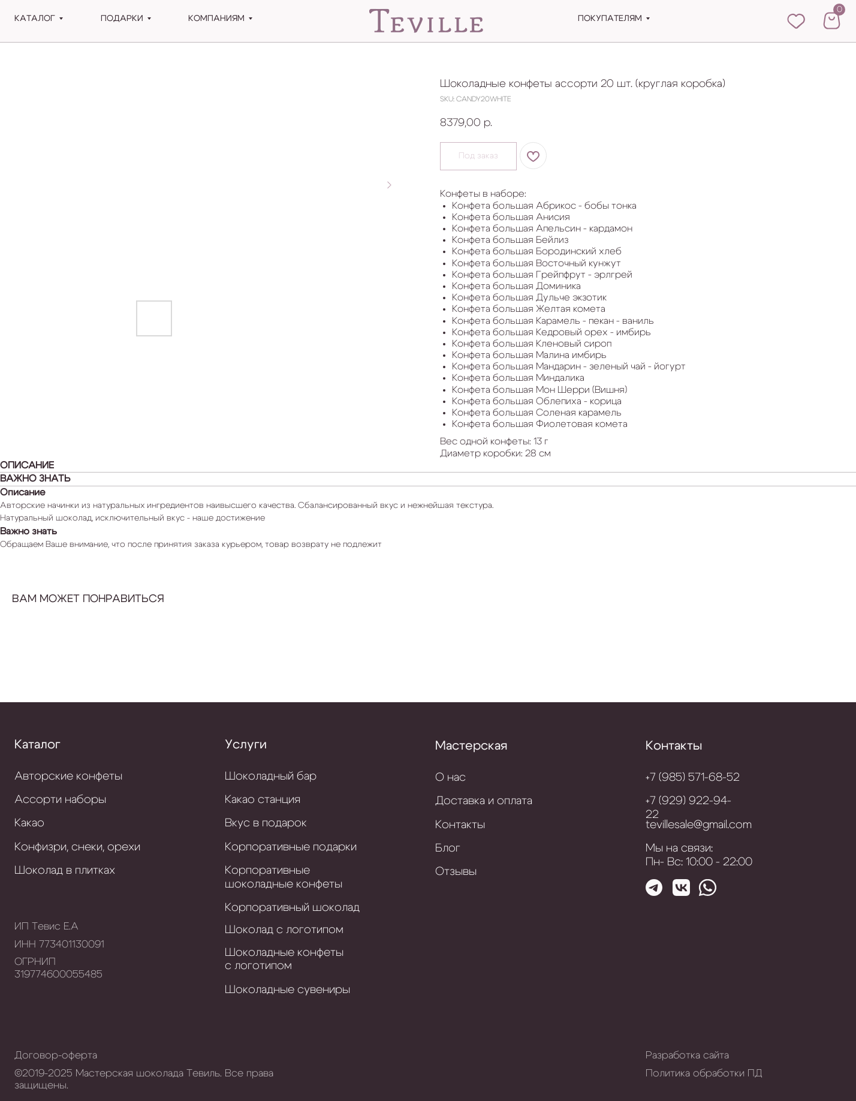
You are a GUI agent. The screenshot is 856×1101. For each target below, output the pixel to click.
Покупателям (610, 18)
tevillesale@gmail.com (699, 825)
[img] (426, 21)
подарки (122, 18)
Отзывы (456, 871)
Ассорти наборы (60, 799)
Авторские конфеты (68, 776)
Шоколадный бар (271, 776)
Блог (447, 848)
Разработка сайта (687, 1055)
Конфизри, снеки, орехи (77, 847)
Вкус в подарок (266, 823)
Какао (29, 823)
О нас (450, 777)
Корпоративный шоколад (292, 907)
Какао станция (262, 799)
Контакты (674, 745)
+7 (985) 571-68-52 (693, 777)
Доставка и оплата (483, 801)
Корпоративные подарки (291, 847)
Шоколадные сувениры (287, 989)
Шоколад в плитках (64, 870)
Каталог (34, 18)
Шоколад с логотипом (284, 929)
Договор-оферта (55, 1055)
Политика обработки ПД (704, 1073)
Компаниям (216, 18)
